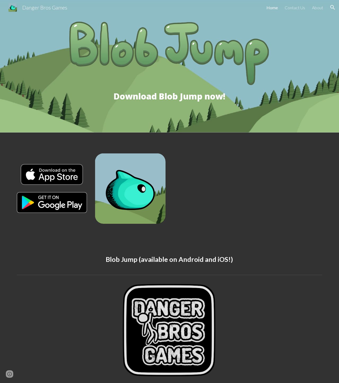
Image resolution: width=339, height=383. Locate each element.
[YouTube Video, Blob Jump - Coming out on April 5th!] (247, 189)
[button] (332, 7)
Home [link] (272, 7)
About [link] (317, 7)
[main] (169, 105)
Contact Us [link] (295, 7)
